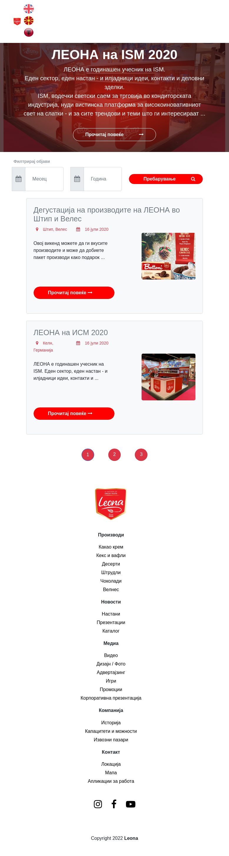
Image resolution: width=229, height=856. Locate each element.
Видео (111, 655)
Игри (111, 680)
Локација (111, 764)
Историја (111, 722)
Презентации (111, 622)
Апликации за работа (111, 781)
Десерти (111, 563)
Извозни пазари (111, 739)
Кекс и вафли (111, 555)
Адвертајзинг (111, 672)
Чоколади (111, 581)
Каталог (111, 630)
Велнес (111, 589)
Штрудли (111, 572)
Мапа (111, 772)
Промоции (111, 689)
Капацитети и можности (111, 731)
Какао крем (111, 546)
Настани (111, 613)
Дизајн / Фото (111, 663)
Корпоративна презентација (111, 698)
